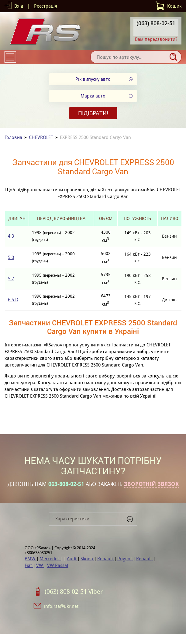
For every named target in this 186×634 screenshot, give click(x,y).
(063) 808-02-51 (155, 23)
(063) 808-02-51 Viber (74, 591)
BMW (30, 558)
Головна (13, 137)
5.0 (11, 257)
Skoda (87, 558)
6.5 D (13, 300)
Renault (105, 558)
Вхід (18, 6)
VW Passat (57, 565)
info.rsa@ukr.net (61, 606)
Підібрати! (93, 113)
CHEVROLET (41, 137)
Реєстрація (45, 6)
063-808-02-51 (66, 484)
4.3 (11, 236)
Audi (72, 558)
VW (40, 565)
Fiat (29, 565)
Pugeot (125, 558)
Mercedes (50, 558)
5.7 (11, 279)
